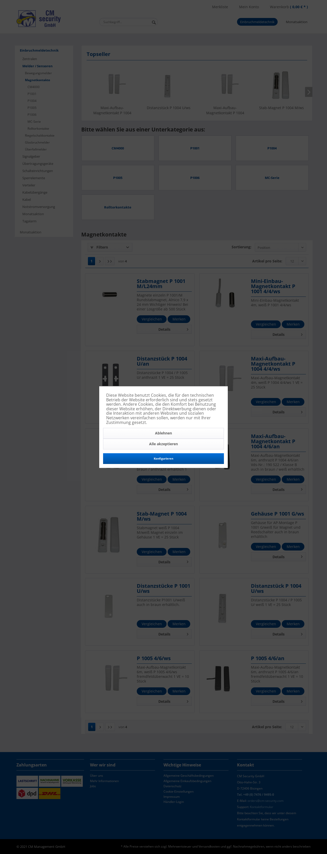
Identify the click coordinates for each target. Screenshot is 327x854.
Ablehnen (163, 433)
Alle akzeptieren (163, 444)
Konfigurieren (163, 459)
